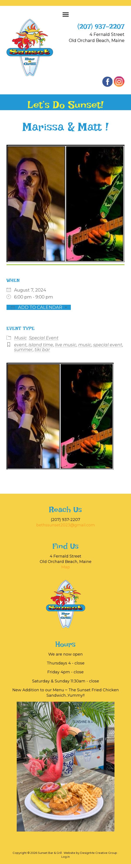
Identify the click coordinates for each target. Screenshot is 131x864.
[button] (65, 14)
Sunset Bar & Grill (34, 47)
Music (20, 337)
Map (65, 567)
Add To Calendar (36, 307)
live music (65, 344)
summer (23, 349)
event (20, 344)
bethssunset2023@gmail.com (65, 525)
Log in (65, 856)
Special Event (43, 337)
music (84, 344)
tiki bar (42, 349)
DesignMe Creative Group (98, 852)
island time (40, 344)
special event (107, 344)
